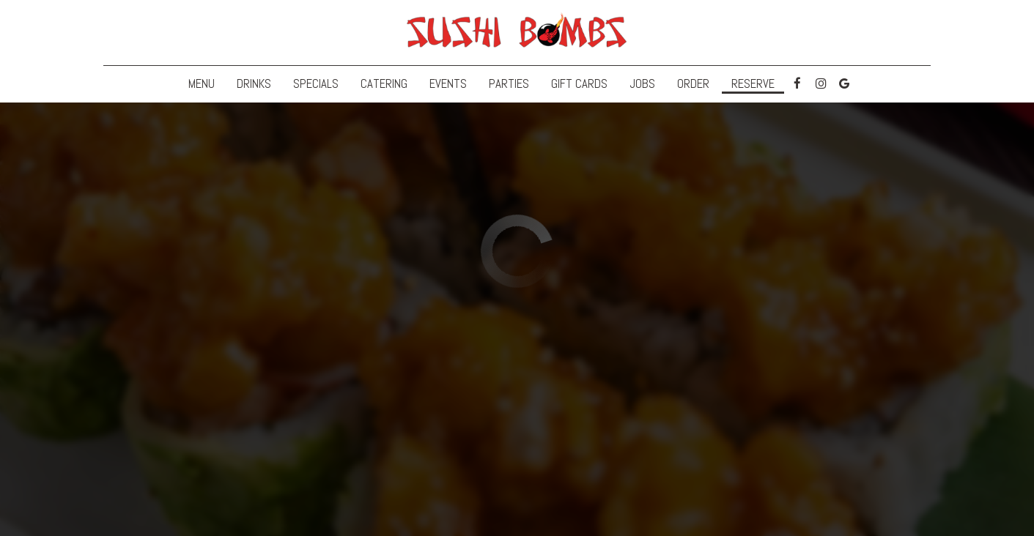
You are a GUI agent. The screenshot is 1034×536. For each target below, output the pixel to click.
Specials (316, 84)
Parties (509, 84)
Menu (201, 84)
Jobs (642, 84)
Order (693, 84)
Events (448, 84)
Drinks (254, 84)
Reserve (753, 84)
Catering (384, 84)
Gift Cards (579, 84)
